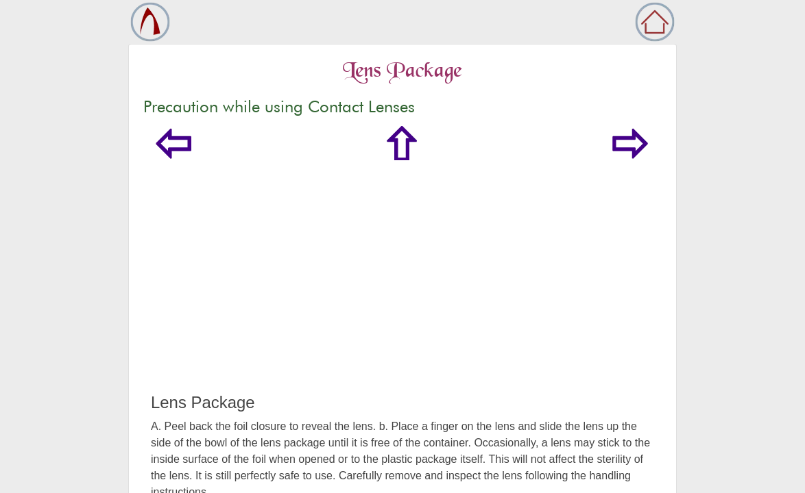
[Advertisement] (402, 290)
